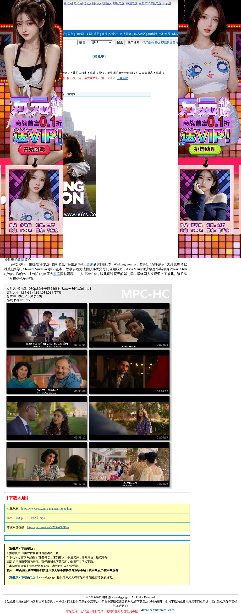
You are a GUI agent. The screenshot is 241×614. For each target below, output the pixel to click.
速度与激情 (177, 42)
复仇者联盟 (161, 42)
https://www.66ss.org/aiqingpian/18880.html (46, 508)
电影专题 (164, 34)
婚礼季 (99, 57)
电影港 (34, 577)
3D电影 (152, 34)
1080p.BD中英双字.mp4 (30, 518)
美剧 (89, 34)
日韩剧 (79, 34)
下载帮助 (122, 78)
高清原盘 (125, 34)
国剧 (70, 34)
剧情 (21, 260)
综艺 (96, 34)
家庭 (56, 274)
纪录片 (113, 34)
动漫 (104, 34)
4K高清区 (139, 34)
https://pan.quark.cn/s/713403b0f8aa (48, 527)
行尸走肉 (148, 42)
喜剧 (90, 264)
